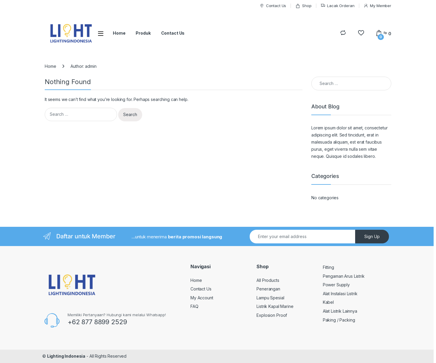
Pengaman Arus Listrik (344, 276)
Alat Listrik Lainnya (340, 311)
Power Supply (336, 284)
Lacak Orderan (337, 5)
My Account (201, 297)
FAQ (194, 306)
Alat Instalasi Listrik (340, 293)
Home (119, 33)
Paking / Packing (339, 319)
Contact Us (272, 5)
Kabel (328, 302)
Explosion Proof (272, 315)
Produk (143, 33)
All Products (268, 280)
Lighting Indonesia (66, 356)
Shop (303, 5)
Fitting (328, 267)
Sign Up (372, 236)
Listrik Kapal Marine (275, 306)
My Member (377, 5)
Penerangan (268, 288)
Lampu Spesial (270, 297)
